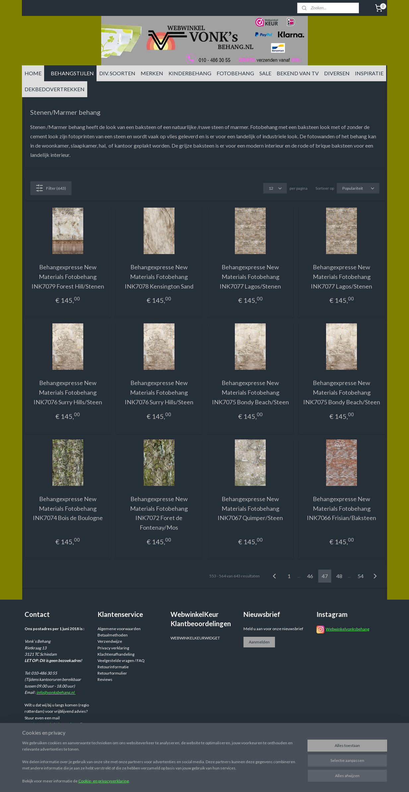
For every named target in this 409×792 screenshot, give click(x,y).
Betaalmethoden (113, 634)
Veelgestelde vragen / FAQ (121, 660)
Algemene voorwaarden (119, 628)
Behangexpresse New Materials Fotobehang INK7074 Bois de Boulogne (67, 508)
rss (255, 780)
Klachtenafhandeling (116, 654)
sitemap (243, 780)
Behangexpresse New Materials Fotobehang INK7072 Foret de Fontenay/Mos (159, 513)
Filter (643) (50, 188)
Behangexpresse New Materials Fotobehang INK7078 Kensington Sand (158, 276)
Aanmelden (259, 641)
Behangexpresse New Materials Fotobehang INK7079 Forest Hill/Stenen (67, 276)
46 (310, 576)
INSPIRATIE (369, 73)
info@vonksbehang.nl (56, 692)
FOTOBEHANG (235, 73)
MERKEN (152, 73)
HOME (33, 73)
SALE (265, 73)
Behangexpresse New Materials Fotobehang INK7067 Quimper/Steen (250, 508)
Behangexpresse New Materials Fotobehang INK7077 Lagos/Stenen (250, 276)
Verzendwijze (110, 641)
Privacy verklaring (113, 647)
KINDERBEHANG (190, 73)
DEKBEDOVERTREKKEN (55, 89)
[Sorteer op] (358, 188)
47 (325, 576)
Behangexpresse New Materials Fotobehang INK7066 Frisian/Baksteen (341, 508)
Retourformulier (112, 673)
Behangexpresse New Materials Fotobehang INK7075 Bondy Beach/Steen (250, 392)
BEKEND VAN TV (298, 73)
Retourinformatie (113, 666)
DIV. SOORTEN (117, 73)
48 (339, 576)
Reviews (105, 679)
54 (361, 576)
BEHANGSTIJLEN (72, 73)
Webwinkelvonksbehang (347, 629)
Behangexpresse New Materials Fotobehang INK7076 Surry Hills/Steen (67, 392)
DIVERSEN (337, 73)
